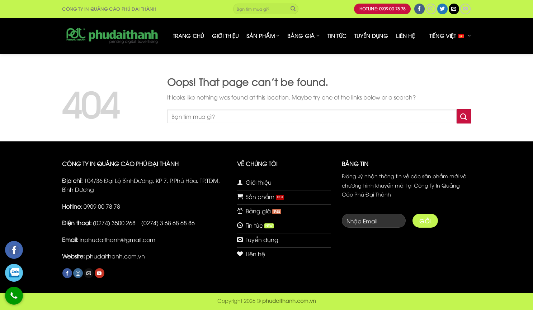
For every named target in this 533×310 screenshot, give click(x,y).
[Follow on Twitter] (442, 9)
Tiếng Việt (450, 35)
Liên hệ (405, 35)
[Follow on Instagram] (431, 9)
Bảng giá (303, 35)
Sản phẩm (262, 35)
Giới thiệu (225, 35)
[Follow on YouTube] (465, 9)
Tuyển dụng (371, 35)
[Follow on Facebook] (419, 9)
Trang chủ (188, 35)
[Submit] (293, 9)
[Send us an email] (454, 9)
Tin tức (336, 35)
